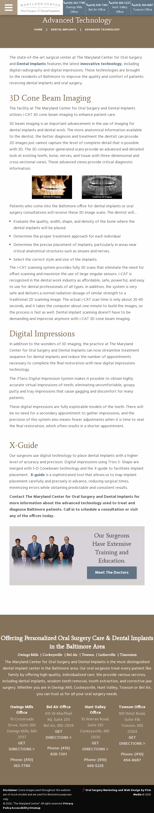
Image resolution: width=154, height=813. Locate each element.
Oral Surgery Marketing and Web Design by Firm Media (118, 792)
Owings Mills (28, 655)
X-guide (37, 475)
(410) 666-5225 (97, 763)
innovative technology (101, 64)
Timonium (128, 655)
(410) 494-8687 (133, 757)
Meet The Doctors (112, 572)
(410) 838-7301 (60, 751)
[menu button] (9, 8)
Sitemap (35, 808)
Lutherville (107, 655)
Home (38, 29)
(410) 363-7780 (23, 763)
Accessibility (20, 808)
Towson (88, 655)
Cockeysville (52, 655)
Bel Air (72, 655)
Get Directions (22, 746)
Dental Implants (63, 29)
